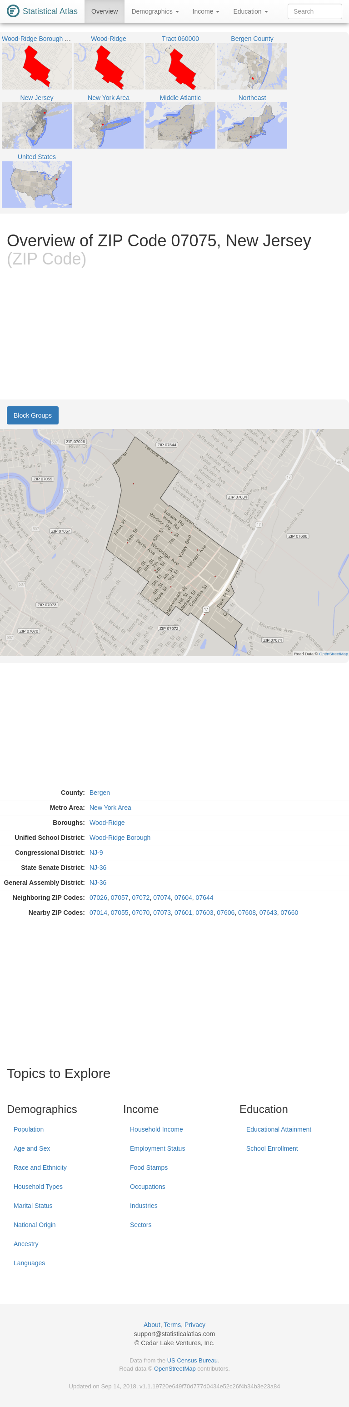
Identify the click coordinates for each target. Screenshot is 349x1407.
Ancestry (26, 1243)
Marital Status (33, 1205)
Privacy (194, 1324)
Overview (104, 11)
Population (29, 1129)
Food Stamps (149, 1167)
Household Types (38, 1186)
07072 (141, 897)
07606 (225, 912)
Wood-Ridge (107, 822)
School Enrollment (272, 1148)
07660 (289, 912)
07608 (247, 912)
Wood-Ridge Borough (120, 837)
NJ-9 (96, 852)
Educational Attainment (278, 1129)
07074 (162, 897)
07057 (120, 897)
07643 (268, 912)
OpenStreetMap (175, 1368)
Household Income (156, 1129)
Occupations (147, 1186)
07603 (205, 912)
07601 (183, 912)
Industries (144, 1205)
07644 (205, 897)
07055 (120, 912)
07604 (183, 897)
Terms (172, 1324)
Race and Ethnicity (40, 1167)
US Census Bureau (192, 1360)
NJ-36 (98, 867)
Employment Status (157, 1148)
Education (250, 11)
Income (206, 11)
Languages (29, 1263)
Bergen (100, 792)
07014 (98, 912)
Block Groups (33, 415)
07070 (141, 912)
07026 (98, 897)
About (152, 1324)
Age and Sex (32, 1148)
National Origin (35, 1224)
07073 (162, 912)
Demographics (155, 11)
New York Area (110, 807)
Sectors (140, 1224)
